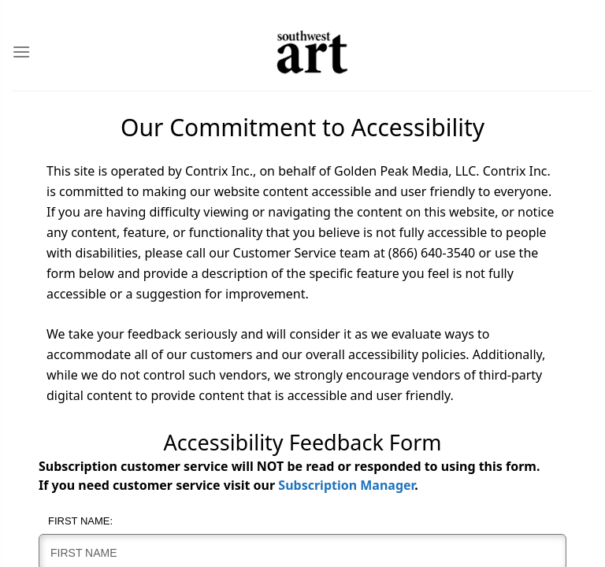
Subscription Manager (346, 485)
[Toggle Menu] (21, 51)
